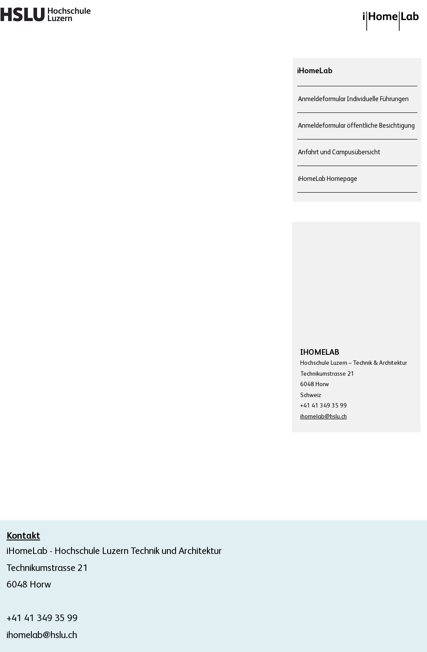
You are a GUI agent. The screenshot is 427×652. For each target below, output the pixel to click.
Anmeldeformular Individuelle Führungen (353, 99)
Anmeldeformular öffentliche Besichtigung (356, 125)
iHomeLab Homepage (327, 179)
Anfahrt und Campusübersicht (339, 152)
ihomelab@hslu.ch (42, 635)
